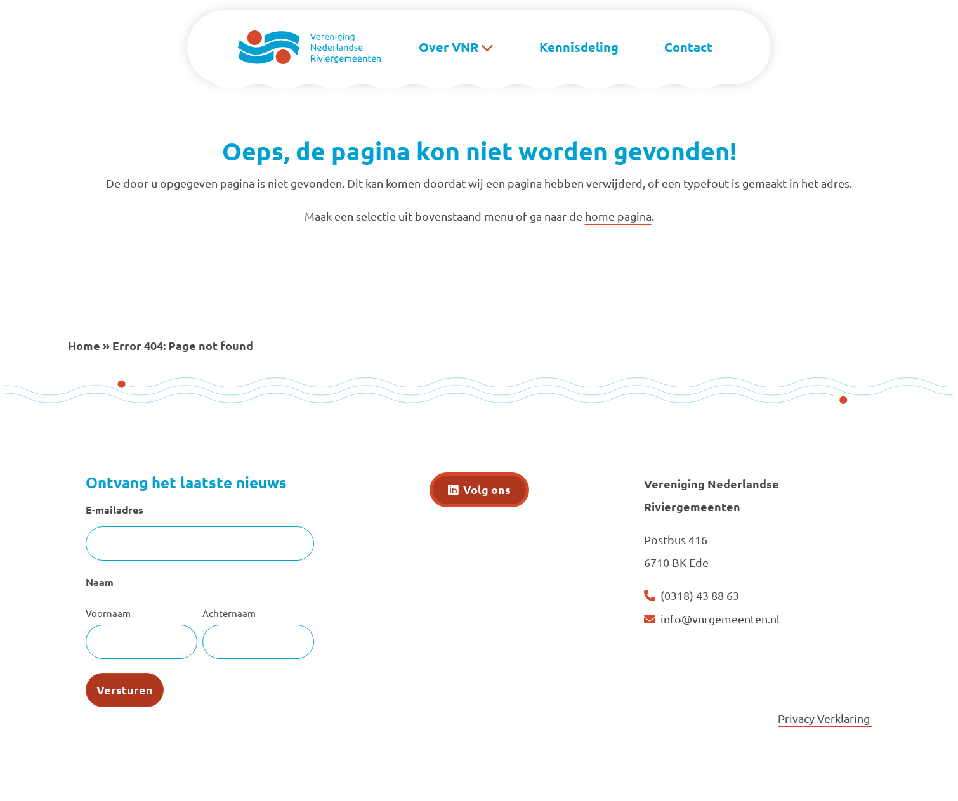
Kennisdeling (579, 47)
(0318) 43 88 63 (699, 595)
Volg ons (487, 489)
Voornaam (108, 613)
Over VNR (448, 47)
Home (84, 345)
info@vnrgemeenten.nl (720, 618)
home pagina (618, 216)
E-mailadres (114, 509)
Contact (688, 47)
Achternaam (229, 613)
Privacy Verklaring (825, 718)
